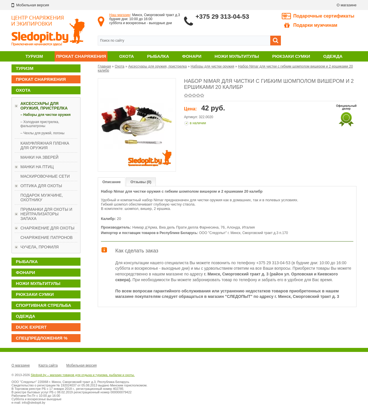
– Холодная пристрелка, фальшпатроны (39, 124)
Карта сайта (48, 365)
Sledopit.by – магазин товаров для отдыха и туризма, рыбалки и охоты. (83, 375)
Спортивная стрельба (43, 305)
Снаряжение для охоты (47, 228)
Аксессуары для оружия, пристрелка (44, 105)
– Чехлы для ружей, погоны (42, 133)
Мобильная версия (81, 365)
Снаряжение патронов (46, 237)
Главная (104, 66)
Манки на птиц (37, 166)
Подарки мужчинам (310, 25)
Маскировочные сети (45, 176)
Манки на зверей (39, 157)
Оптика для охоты (41, 185)
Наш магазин (119, 15)
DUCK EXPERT (31, 327)
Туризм (34, 56)
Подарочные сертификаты (323, 16)
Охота (126, 56)
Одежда (332, 56)
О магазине (346, 5)
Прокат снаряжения (81, 56)
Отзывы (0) (141, 182)
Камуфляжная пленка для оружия (44, 145)
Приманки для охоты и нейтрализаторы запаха (46, 214)
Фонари (192, 56)
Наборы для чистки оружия (212, 66)
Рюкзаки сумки (291, 56)
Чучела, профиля (39, 247)
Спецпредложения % (42, 338)
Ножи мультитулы (236, 56)
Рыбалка (158, 56)
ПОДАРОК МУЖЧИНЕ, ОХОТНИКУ (41, 197)
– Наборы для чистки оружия (45, 115)
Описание (111, 182)
